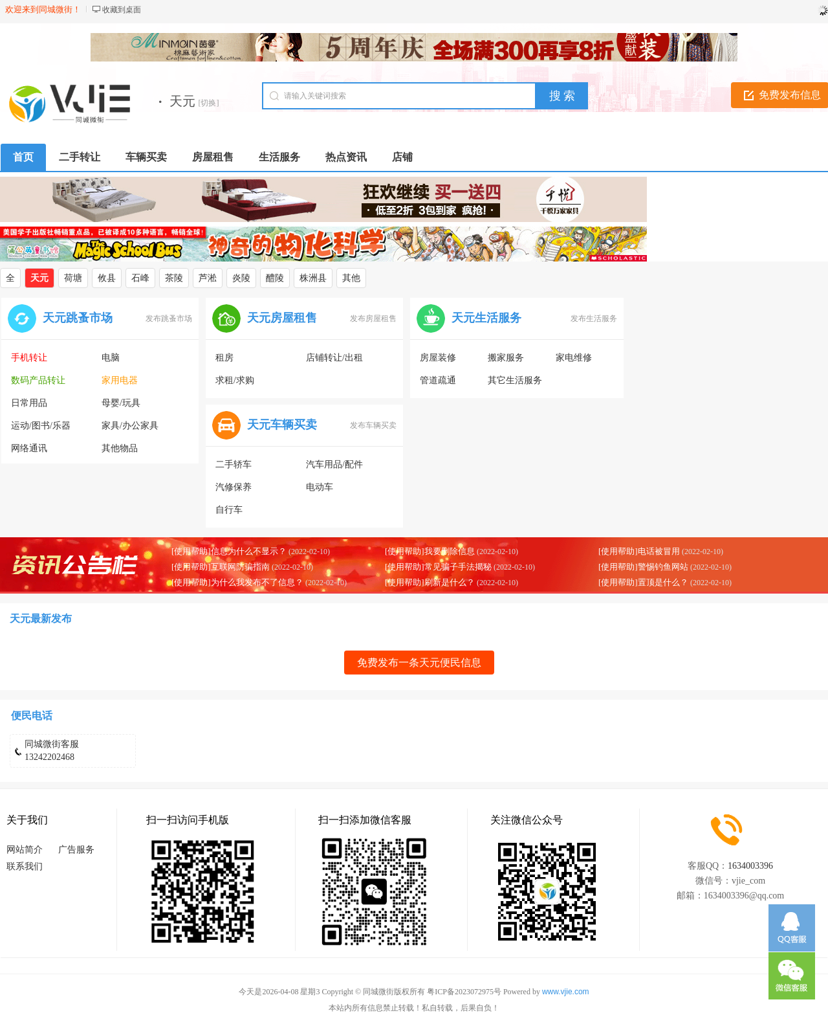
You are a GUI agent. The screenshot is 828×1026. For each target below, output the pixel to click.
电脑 (111, 357)
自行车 (229, 510)
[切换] (209, 102)
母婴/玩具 (121, 403)
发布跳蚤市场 (169, 318)
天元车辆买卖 (282, 424)
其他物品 (120, 448)
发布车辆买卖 (373, 425)
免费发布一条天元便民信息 (419, 662)
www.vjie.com (565, 991)
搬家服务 (506, 357)
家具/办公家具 (130, 425)
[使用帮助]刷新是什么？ (430, 582)
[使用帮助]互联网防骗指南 (220, 567)
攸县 (107, 278)
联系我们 (24, 866)
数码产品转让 (38, 380)
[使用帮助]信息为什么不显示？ (229, 551)
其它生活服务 (515, 380)
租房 (224, 357)
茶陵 (174, 278)
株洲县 (313, 278)
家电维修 (574, 357)
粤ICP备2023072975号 (464, 991)
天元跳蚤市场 (78, 317)
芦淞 (208, 278)
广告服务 (76, 849)
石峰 (140, 278)
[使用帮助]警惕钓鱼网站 (643, 567)
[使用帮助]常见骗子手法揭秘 (438, 567)
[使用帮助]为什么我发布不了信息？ (237, 582)
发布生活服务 (594, 318)
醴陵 (275, 278)
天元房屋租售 (282, 317)
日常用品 (29, 403)
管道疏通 (438, 380)
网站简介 (24, 849)
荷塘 (73, 278)
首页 (23, 156)
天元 (39, 278)
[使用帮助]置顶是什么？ (643, 582)
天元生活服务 (486, 317)
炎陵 (241, 278)
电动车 (319, 487)
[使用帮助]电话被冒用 (639, 551)
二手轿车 (233, 464)
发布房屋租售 (373, 318)
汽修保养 (233, 487)
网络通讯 (29, 448)
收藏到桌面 (121, 9)
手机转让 (29, 357)
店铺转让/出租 (334, 357)
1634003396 (750, 866)
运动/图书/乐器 (41, 425)
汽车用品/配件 (334, 464)
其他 (351, 278)
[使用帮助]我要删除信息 (430, 551)
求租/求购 (234, 380)
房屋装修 (438, 357)
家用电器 (120, 380)
